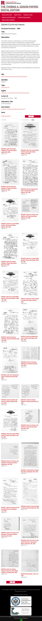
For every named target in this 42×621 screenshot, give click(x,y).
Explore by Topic (28, 14)
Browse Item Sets (7, 14)
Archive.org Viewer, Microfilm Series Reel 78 (13, 109)
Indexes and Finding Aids (9, 17)
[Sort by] (11, 120)
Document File (5, 87)
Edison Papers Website (8, 20)
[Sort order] (26, 120)
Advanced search (6, 116)
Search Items (17, 14)
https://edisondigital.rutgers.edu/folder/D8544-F (14, 76)
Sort (33, 120)
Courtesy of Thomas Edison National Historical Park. (15, 92)
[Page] (22, 116)
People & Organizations (24, 17)
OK (21, 620)
